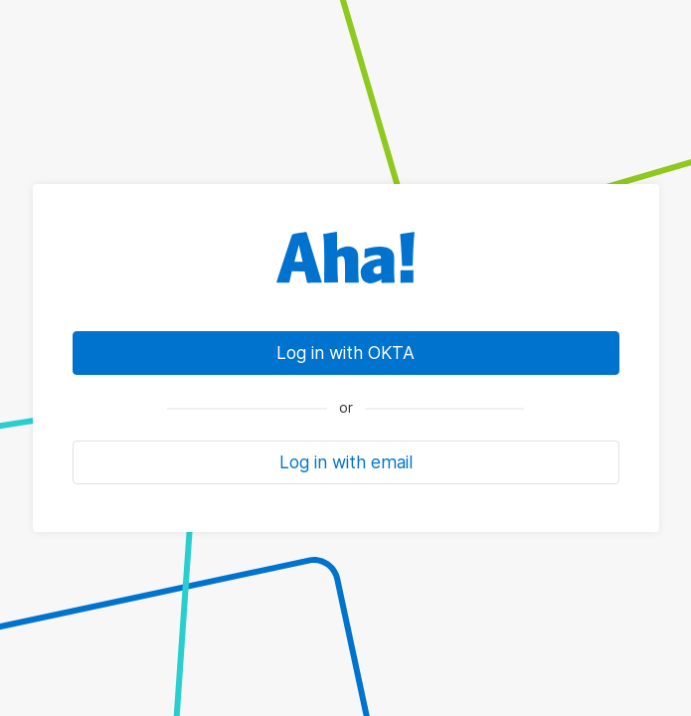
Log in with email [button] (346, 461)
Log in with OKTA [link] (345, 352)
